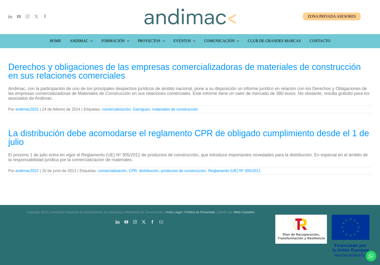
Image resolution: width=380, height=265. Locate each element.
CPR (133, 171)
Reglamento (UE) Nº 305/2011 (234, 171)
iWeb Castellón (243, 212)
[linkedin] (10, 16)
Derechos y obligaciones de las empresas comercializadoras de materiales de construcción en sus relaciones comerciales (184, 71)
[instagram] (28, 16)
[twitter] (36, 16)
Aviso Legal (174, 212)
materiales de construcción (175, 109)
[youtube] (19, 16)
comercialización (116, 109)
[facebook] (45, 16)
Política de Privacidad (199, 212)
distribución (149, 171)
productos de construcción (183, 171)
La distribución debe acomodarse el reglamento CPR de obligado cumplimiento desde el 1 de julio (188, 137)
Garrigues (141, 109)
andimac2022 (27, 109)
